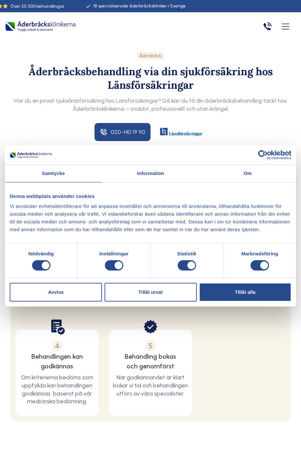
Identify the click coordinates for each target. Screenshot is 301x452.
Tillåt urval (151, 292)
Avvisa (56, 292)
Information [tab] (150, 173)
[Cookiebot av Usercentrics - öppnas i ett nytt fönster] (263, 155)
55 (35, 6)
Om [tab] (247, 173)
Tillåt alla (245, 292)
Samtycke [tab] (53, 173)
